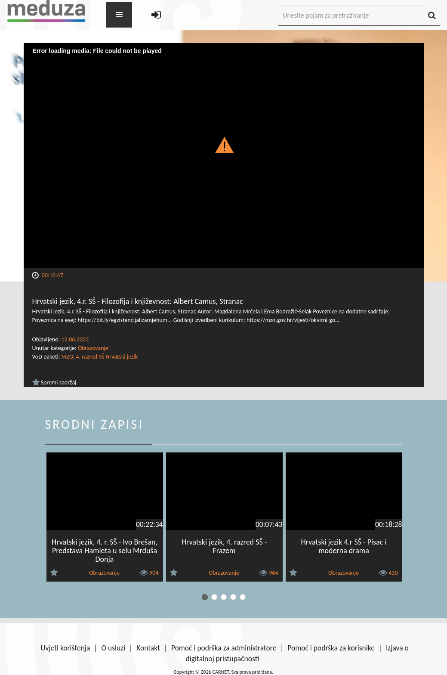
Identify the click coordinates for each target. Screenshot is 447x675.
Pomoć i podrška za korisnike (331, 648)
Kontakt (148, 648)
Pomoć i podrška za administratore (223, 648)
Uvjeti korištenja (65, 648)
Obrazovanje (93, 348)
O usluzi (113, 648)
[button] (223, 144)
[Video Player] (224, 155)
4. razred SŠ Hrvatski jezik (107, 356)
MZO (67, 356)
